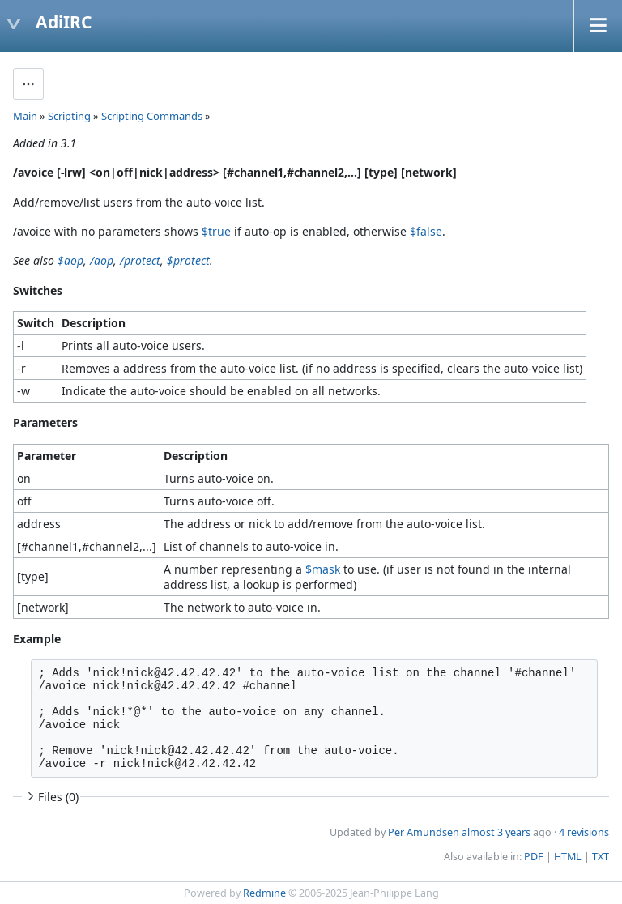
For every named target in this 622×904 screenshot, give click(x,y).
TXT (600, 856)
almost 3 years (496, 832)
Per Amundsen (423, 832)
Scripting (69, 116)
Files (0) (51, 796)
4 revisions (584, 832)
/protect (140, 260)
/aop (101, 260)
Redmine (264, 893)
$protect (188, 260)
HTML (568, 856)
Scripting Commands (151, 116)
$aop (70, 260)
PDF (533, 856)
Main (25, 116)
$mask (322, 569)
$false (426, 231)
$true (216, 231)
